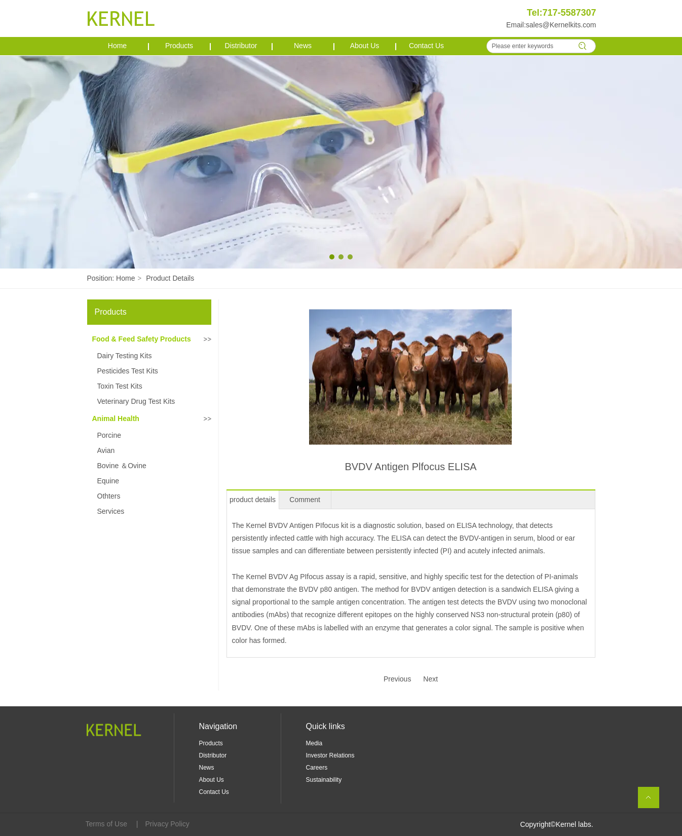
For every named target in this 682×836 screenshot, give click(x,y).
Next (430, 679)
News (206, 767)
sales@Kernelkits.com (561, 25)
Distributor (213, 755)
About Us (211, 779)
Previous (397, 679)
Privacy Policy (167, 824)
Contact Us (214, 791)
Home (125, 278)
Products (211, 743)
